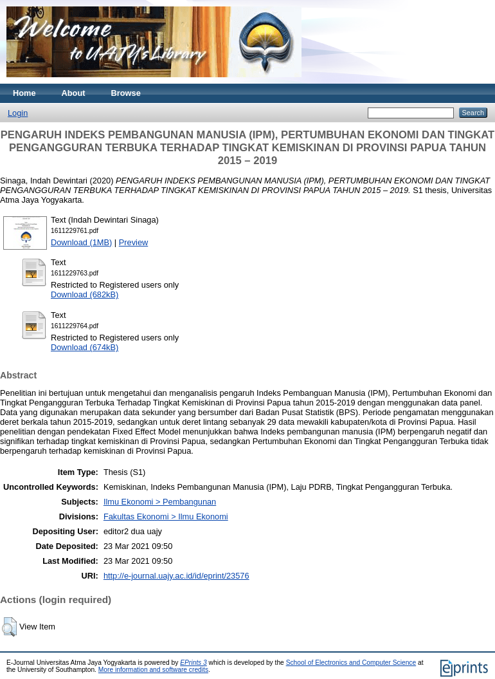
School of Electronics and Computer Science (351, 662)
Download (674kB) (84, 347)
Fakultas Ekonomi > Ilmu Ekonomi (166, 516)
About (74, 93)
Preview (133, 242)
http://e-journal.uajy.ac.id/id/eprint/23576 (176, 576)
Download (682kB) (84, 294)
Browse (126, 93)
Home (24, 93)
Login (18, 113)
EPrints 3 (193, 662)
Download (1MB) (81, 242)
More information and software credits (153, 669)
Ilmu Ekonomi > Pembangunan (160, 502)
